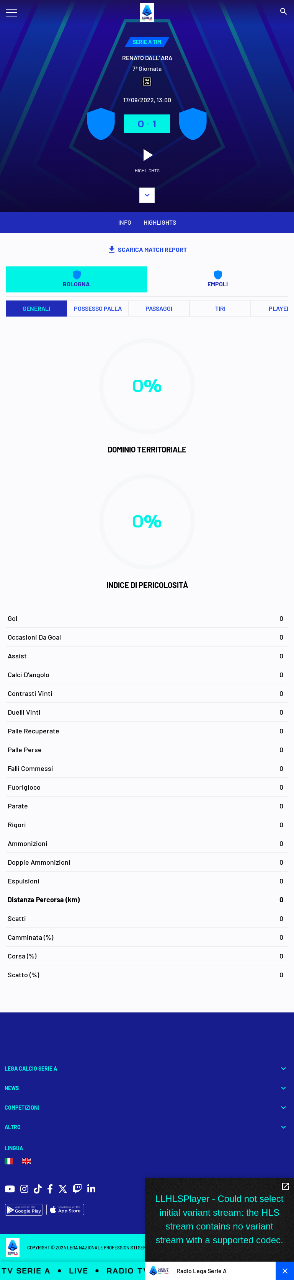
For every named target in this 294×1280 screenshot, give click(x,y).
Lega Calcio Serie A (147, 1068)
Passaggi (158, 308)
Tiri (220, 308)
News (147, 1088)
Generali (36, 308)
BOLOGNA (76, 278)
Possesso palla (98, 308)
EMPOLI (217, 278)
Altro (147, 1127)
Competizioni (147, 1107)
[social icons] (10, 1189)
